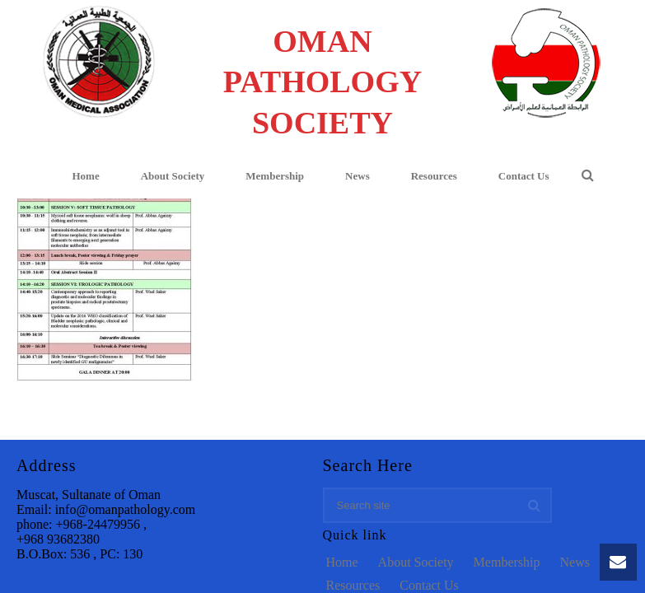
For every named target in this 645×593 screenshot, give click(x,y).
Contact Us (523, 176)
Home (85, 176)
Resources (434, 176)
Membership (274, 176)
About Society (173, 176)
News (357, 176)
